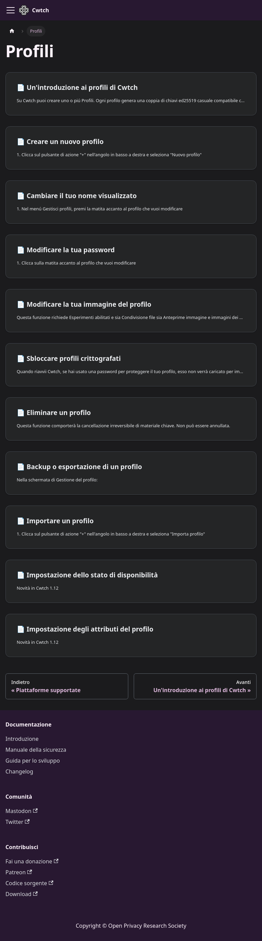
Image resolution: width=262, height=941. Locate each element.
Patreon (18, 872)
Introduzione (22, 739)
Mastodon (21, 811)
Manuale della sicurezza (35, 749)
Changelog (19, 771)
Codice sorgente (29, 883)
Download (21, 894)
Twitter (17, 822)
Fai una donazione (31, 861)
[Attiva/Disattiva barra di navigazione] (10, 10)
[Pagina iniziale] (11, 31)
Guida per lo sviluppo (32, 760)
